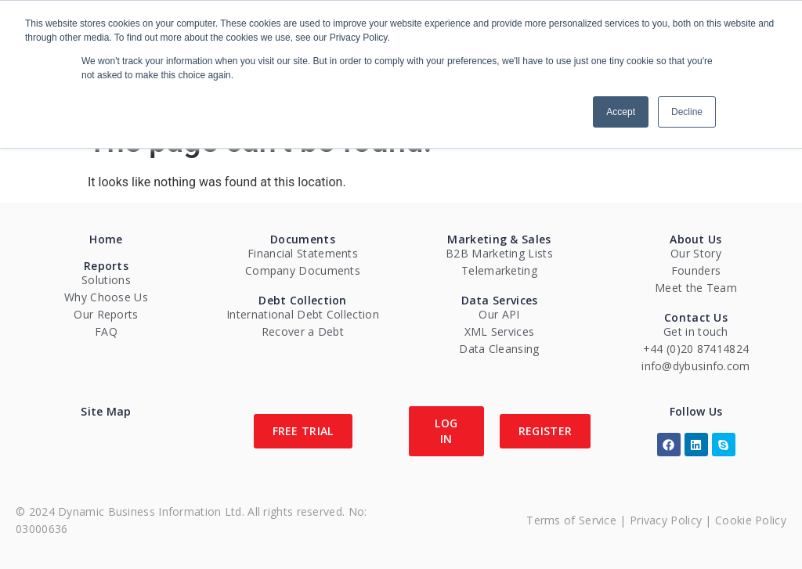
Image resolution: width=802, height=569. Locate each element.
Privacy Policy (666, 520)
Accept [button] (620, 111)
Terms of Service (571, 520)
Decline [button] (687, 111)
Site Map (106, 411)
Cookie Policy (750, 520)
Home (105, 239)
